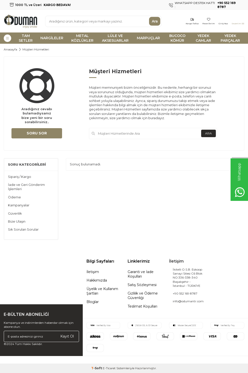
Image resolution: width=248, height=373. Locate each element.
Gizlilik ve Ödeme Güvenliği (143, 295)
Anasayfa (10, 49)
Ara (155, 21)
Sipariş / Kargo (19, 177)
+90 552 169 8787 (185, 293)
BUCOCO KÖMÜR (177, 38)
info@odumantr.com (188, 301)
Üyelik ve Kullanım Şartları (102, 291)
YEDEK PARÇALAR (230, 38)
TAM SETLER (26, 38)
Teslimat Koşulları (142, 306)
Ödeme (14, 197)
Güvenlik (15, 213)
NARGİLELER (51, 38)
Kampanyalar (18, 205)
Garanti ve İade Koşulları (141, 274)
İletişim (92, 272)
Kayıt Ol (67, 336)
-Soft (97, 368)
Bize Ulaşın (16, 221)
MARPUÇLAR (148, 38)
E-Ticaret (109, 368)
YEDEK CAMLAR (203, 38)
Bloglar (92, 302)
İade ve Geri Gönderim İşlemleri (26, 187)
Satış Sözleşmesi (142, 285)
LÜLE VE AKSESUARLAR (115, 38)
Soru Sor (37, 133)
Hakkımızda (96, 280)
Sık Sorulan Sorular (23, 229)
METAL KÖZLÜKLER (82, 38)
